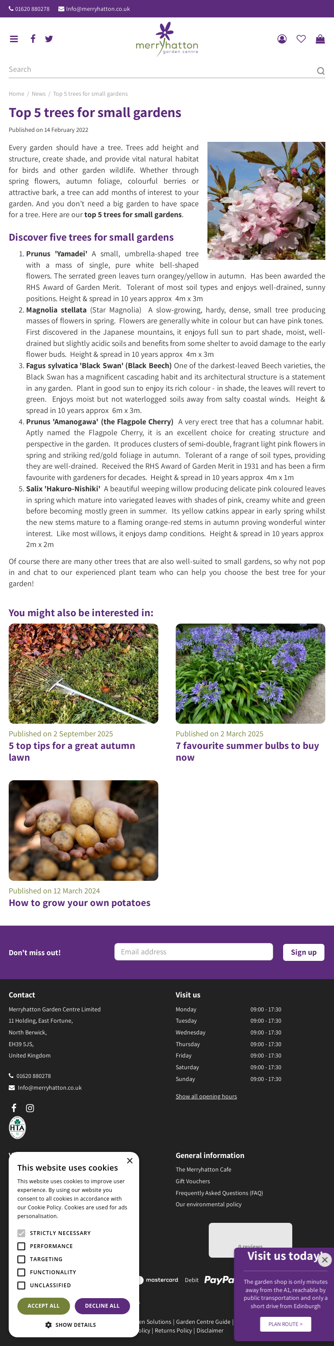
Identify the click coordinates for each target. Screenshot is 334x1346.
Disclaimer (210, 1330)
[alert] (74, 1244)
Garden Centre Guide (203, 1322)
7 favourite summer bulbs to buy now (247, 751)
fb (33, 39)
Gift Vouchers (193, 1181)
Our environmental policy (208, 1204)
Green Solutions (150, 1322)
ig (30, 1108)
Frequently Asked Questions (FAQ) (219, 1193)
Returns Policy (173, 1330)
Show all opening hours (206, 1096)
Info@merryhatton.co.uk (98, 9)
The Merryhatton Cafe (203, 1169)
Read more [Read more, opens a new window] (74, 1216)
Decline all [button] (102, 1305)
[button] (73, 1324)
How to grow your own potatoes (79, 902)
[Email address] (193, 951)
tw (49, 39)
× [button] (129, 1161)
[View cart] (320, 39)
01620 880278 (32, 9)
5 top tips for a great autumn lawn (72, 751)
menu (14, 39)
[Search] (167, 69)
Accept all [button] (44, 1305)
